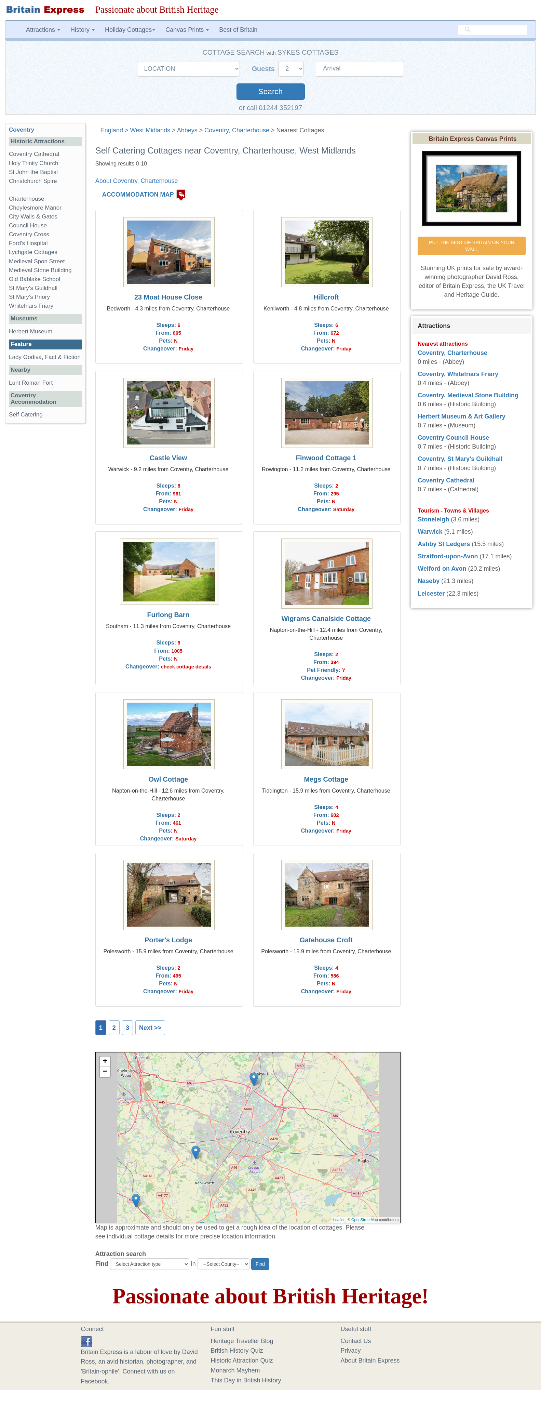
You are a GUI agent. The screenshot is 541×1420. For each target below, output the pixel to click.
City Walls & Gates (33, 216)
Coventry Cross (29, 234)
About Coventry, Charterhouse (136, 180)
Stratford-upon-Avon (448, 556)
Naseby (428, 581)
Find (101, 1263)
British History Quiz (237, 1350)
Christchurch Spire (33, 181)
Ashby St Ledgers (444, 544)
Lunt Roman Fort (31, 383)
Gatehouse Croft (326, 940)
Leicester (431, 593)
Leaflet (338, 1220)
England (111, 130)
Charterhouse (26, 199)
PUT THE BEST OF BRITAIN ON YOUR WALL (472, 246)
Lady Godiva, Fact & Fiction (45, 357)
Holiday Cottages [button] (130, 29)
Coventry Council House (453, 437)
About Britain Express (370, 1360)
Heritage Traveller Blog (242, 1341)
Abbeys (187, 130)
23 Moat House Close (168, 297)
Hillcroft (326, 297)
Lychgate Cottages (33, 252)
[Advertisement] (45, 534)
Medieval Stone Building (40, 270)
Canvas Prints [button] (187, 29)
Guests (264, 68)
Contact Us (356, 1341)
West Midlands (150, 130)
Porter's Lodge (168, 940)
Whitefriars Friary (31, 306)
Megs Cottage (326, 779)
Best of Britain (238, 29)
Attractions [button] (43, 29)
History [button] (82, 29)
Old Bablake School (34, 279)
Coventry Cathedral (34, 154)
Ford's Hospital (28, 243)
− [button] (105, 1072)
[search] (492, 30)
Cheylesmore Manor (35, 207)
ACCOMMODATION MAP (138, 194)
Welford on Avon (442, 568)
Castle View (168, 458)
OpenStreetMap (364, 1220)
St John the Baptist (33, 172)
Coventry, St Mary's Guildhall (460, 458)
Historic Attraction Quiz (242, 1360)
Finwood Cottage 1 (326, 458)
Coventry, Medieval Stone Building (468, 395)
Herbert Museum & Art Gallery (461, 416)
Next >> (150, 1027)
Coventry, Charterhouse (236, 130)
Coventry (21, 130)
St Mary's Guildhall (33, 288)
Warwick (430, 531)
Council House (28, 225)
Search (270, 91)
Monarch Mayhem (235, 1370)
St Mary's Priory (29, 297)
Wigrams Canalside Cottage (326, 618)
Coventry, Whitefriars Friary (458, 374)
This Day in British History (246, 1380)
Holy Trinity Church (33, 163)
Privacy (351, 1350)
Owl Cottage (168, 779)
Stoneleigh (433, 519)
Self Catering (26, 414)
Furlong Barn (168, 615)
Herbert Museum (30, 331)
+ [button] (105, 1062)
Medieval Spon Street (37, 261)
